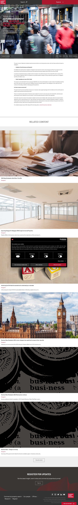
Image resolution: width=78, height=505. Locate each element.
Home (2, 5)
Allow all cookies (57, 264)
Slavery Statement (55, 499)
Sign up (39, 483)
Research (7, 499)
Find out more (7, 35)
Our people (26, 496)
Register (15, 499)
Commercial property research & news (11, 5)
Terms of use (63, 497)
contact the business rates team (45, 105)
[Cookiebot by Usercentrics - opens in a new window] (60, 239)
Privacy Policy (57, 502)
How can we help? (68, 503)
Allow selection (39, 264)
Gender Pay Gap (60, 499)
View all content (39, 460)
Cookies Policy (45, 499)
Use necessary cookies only (20, 264)
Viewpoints (23, 5)
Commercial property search (12, 496)
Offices (34, 496)
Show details (61, 261)
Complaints (49, 499)
